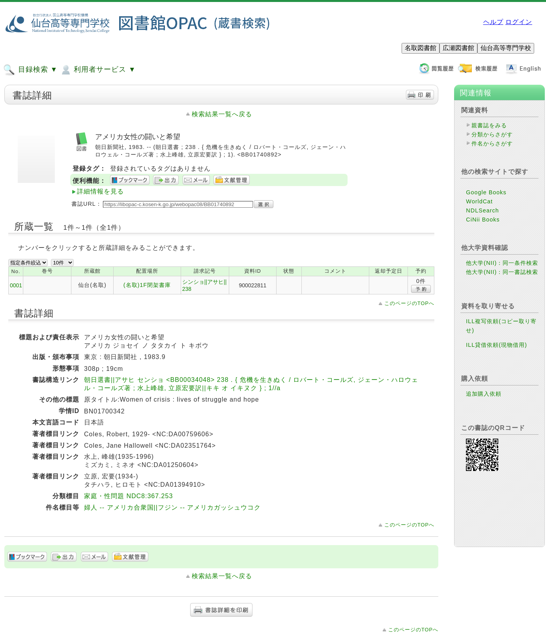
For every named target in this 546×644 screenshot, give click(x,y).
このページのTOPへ (409, 303)
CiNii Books (482, 219)
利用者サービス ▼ (98, 70)
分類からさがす (492, 134)
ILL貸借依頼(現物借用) (496, 345)
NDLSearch (482, 210)
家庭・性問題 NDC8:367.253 (128, 496)
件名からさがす (492, 143)
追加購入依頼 (483, 394)
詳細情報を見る (100, 191)
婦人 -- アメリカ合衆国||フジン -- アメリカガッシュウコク (172, 507)
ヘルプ (493, 22)
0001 (16, 285)
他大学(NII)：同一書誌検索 (502, 272)
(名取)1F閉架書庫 (147, 285)
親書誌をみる (489, 125)
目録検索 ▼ (30, 70)
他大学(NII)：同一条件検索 (502, 263)
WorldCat (479, 201)
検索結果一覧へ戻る (222, 114)
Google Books (486, 192)
